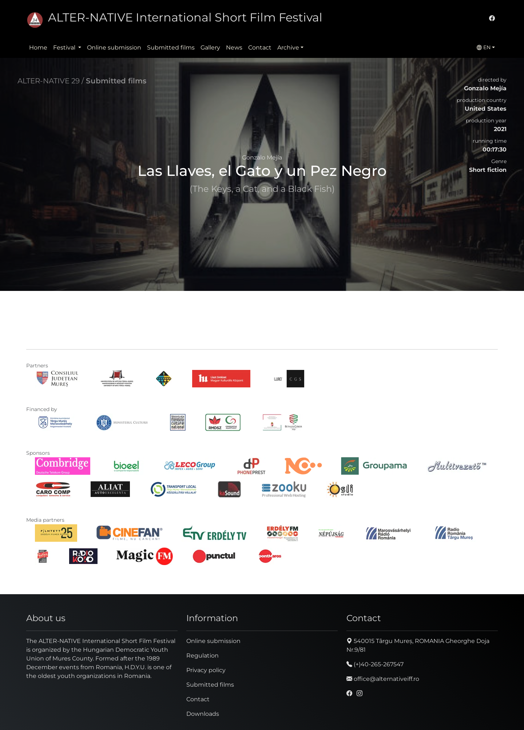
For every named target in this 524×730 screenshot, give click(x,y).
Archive (288, 47)
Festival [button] (65, 47)
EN (484, 47)
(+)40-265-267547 (375, 664)
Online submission (114, 47)
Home (38, 47)
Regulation (202, 655)
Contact (259, 47)
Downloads (202, 713)
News (234, 47)
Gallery (210, 47)
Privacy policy (206, 670)
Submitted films (171, 47)
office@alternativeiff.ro (382, 678)
